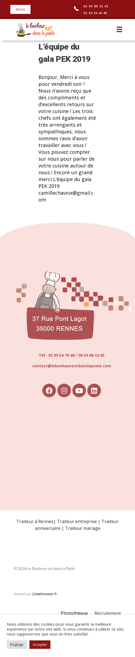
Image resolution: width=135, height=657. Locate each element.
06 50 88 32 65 (95, 6)
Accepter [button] (40, 644)
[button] (20, 9)
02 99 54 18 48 (95, 13)
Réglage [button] (16, 644)
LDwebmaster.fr (44, 594)
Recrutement (107, 613)
